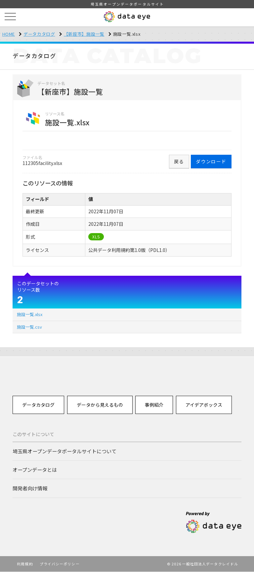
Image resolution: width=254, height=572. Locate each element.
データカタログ (39, 34)
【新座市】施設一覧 (84, 34)
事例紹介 (154, 404)
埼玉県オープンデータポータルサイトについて (64, 451)
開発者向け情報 (30, 488)
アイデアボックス (204, 404)
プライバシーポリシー (60, 564)
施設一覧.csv (29, 327)
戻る (179, 161)
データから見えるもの (100, 404)
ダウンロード (211, 161)
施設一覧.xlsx (29, 314)
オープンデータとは (35, 469)
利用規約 (25, 564)
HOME (8, 34)
